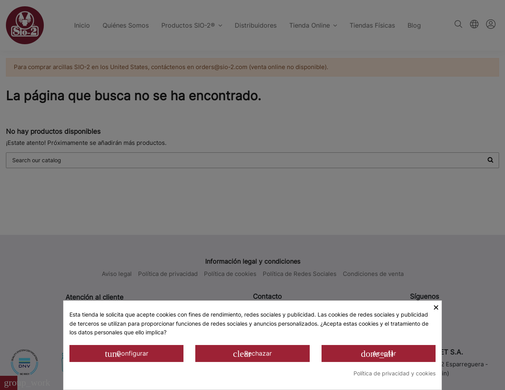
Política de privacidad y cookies (395, 373)
